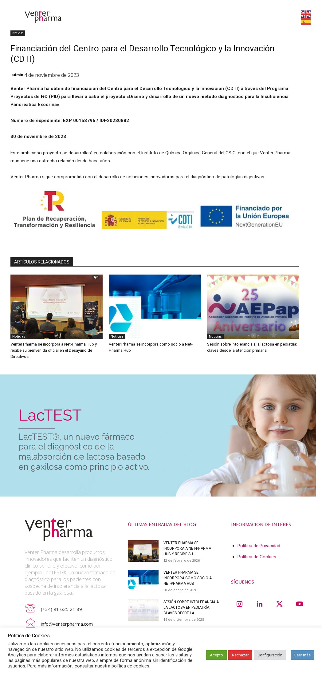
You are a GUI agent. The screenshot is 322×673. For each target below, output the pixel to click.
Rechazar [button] (240, 655)
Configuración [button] (269, 655)
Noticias (17, 33)
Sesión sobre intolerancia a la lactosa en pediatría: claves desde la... (191, 607)
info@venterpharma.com (67, 623)
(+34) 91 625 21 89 (61, 609)
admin (17, 74)
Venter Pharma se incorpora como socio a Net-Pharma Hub (187, 577)
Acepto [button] (216, 655)
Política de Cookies (257, 556)
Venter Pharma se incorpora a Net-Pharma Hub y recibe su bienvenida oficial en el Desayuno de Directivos (52, 350)
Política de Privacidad (259, 545)
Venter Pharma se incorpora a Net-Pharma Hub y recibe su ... (187, 548)
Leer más (302, 655)
